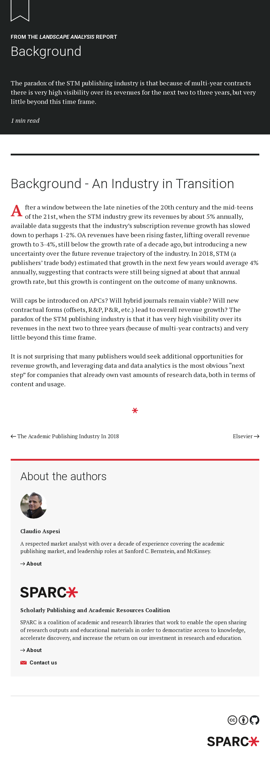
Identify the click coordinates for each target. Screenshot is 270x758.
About (31, 564)
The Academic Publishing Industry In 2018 (65, 436)
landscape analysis (67, 37)
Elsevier (246, 436)
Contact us (38, 662)
